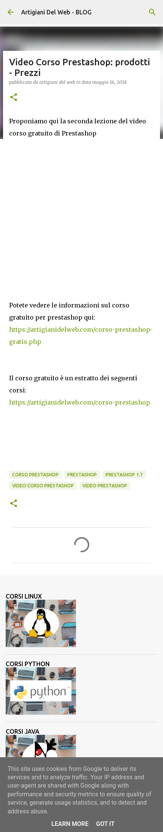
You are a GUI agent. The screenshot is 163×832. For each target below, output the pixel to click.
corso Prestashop (35, 474)
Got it (105, 823)
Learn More (69, 823)
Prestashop (82, 474)
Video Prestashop (104, 485)
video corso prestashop (43, 485)
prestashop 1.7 (124, 474)
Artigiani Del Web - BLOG (56, 12)
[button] (13, 98)
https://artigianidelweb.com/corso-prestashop (79, 402)
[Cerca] (152, 12)
